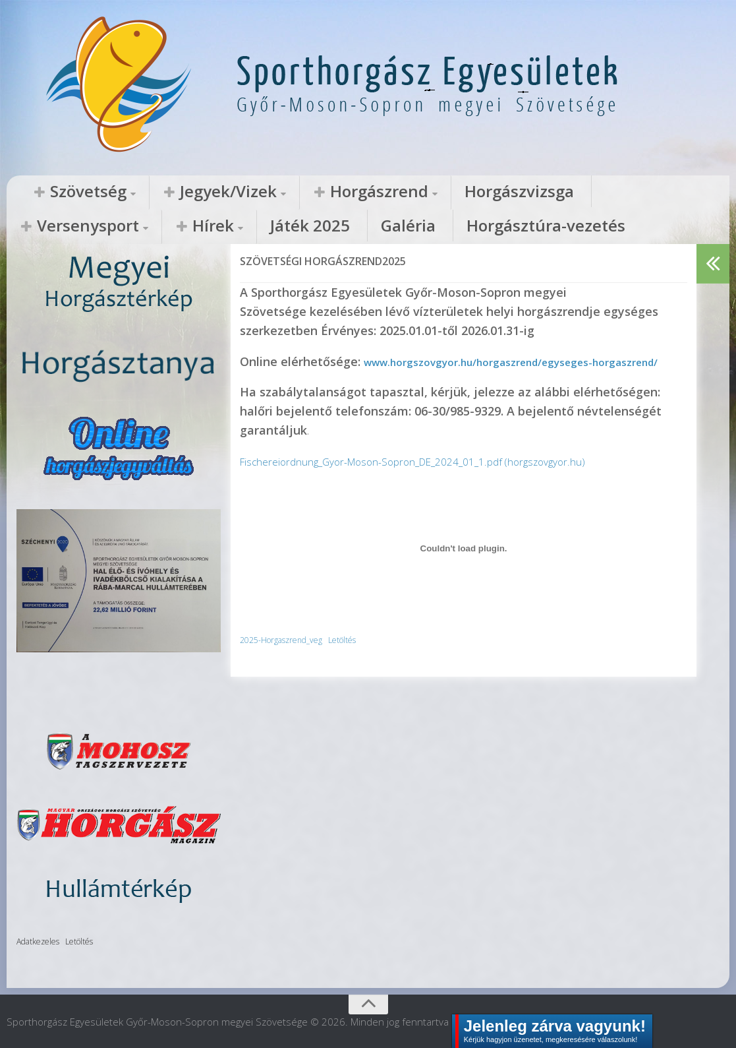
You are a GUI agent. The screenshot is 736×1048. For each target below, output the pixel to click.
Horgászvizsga (391, 192)
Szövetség (69, 192)
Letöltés (365, 657)
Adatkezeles (37, 940)
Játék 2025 (667, 192)
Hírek (595, 192)
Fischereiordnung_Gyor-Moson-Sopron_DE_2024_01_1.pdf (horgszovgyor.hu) (444, 479)
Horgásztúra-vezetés (134, 227)
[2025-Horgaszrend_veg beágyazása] (463, 566)
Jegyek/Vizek (173, 192)
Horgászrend (285, 192)
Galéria (36, 227)
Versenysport (501, 192)
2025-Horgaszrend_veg (289, 657)
